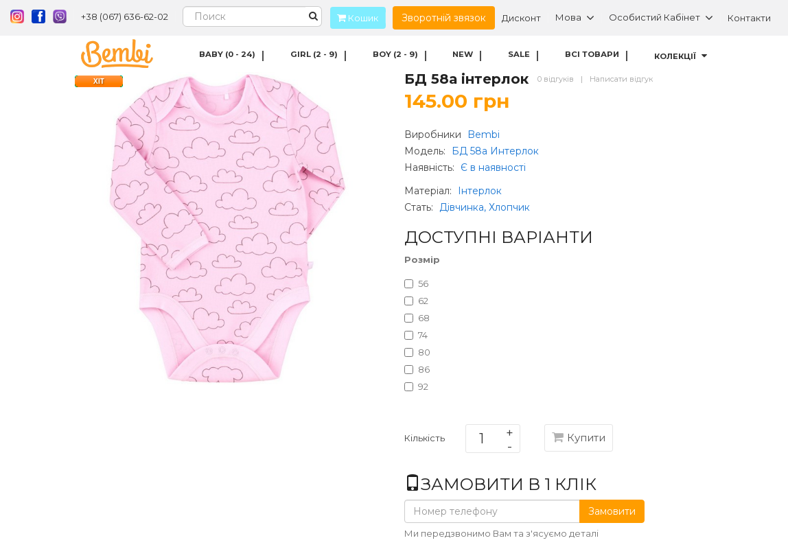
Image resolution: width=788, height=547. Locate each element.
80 (417, 352)
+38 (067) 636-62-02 (124, 16)
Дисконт (521, 17)
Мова (574, 18)
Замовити (612, 511)
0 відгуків (555, 79)
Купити (578, 437)
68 (417, 317)
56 (416, 283)
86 (417, 369)
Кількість (424, 440)
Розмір (422, 259)
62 (416, 300)
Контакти (749, 17)
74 (416, 334)
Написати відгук (621, 79)
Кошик (354, 17)
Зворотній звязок (444, 18)
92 (416, 386)
